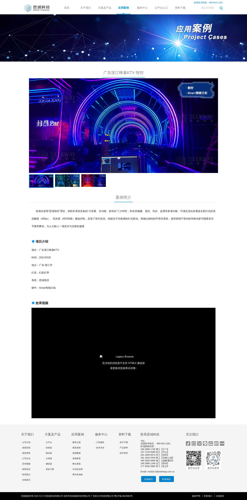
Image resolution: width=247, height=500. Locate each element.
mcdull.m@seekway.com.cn (161, 471)
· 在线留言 (25, 480)
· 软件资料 (123, 453)
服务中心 (142, 7)
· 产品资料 (123, 447)
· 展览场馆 (76, 447)
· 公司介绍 (25, 442)
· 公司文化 (25, 458)
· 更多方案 (49, 469)
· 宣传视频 (25, 464)
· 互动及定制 (77, 469)
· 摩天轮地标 (77, 474)
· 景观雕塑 (76, 453)
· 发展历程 (25, 447)
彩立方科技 (207, 7)
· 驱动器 (48, 453)
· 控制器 (48, 447)
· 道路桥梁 (76, 458)
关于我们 (85, 7)
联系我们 (208, 496)
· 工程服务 (99, 442)
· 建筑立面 (76, 442)
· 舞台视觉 (76, 464)
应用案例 (123, 7)
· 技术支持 (99, 447)
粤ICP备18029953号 (123, 496)
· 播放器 (48, 464)
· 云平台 (48, 442)
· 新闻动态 (25, 469)
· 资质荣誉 (25, 453)
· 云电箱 (48, 458)
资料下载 (180, 7)
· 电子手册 (123, 442)
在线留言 (148, 479)
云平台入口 (161, 7)
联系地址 (166, 479)
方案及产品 (104, 7)
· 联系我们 (25, 474)
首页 (66, 7)
